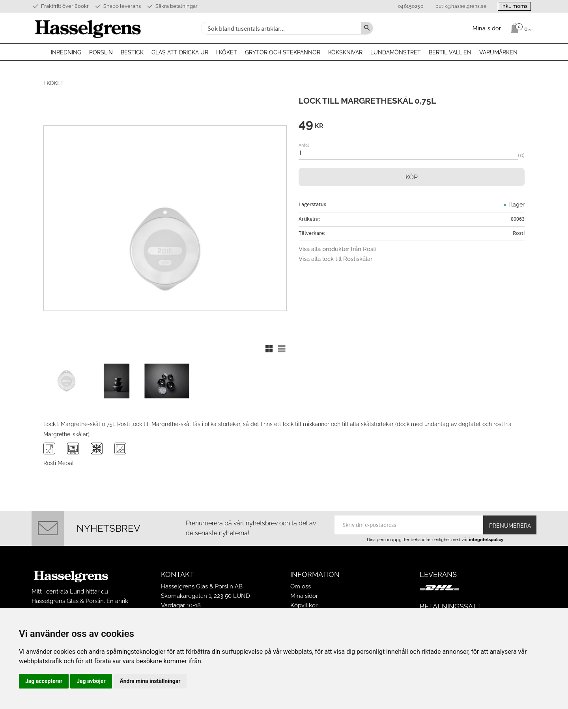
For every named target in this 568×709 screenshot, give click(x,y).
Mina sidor (304, 595)
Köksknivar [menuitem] (345, 52)
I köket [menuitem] (226, 52)
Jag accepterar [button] (43, 681)
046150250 (409, 6)
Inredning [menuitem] (66, 52)
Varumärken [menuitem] (498, 52)
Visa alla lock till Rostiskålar (335, 258)
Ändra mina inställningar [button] (150, 681)
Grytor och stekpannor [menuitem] (282, 52)
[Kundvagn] (519, 28)
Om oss (300, 585)
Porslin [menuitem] (101, 52)
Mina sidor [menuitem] (487, 28)
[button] (269, 349)
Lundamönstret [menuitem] (395, 52)
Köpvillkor (304, 604)
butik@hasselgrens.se (459, 6)
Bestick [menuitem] (132, 52)
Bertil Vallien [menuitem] (450, 52)
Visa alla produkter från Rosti (337, 249)
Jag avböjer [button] (91, 681)
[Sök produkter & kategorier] (280, 28)
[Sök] (367, 28)
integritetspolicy (486, 539)
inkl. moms (514, 6)
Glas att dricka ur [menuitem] (179, 52)
